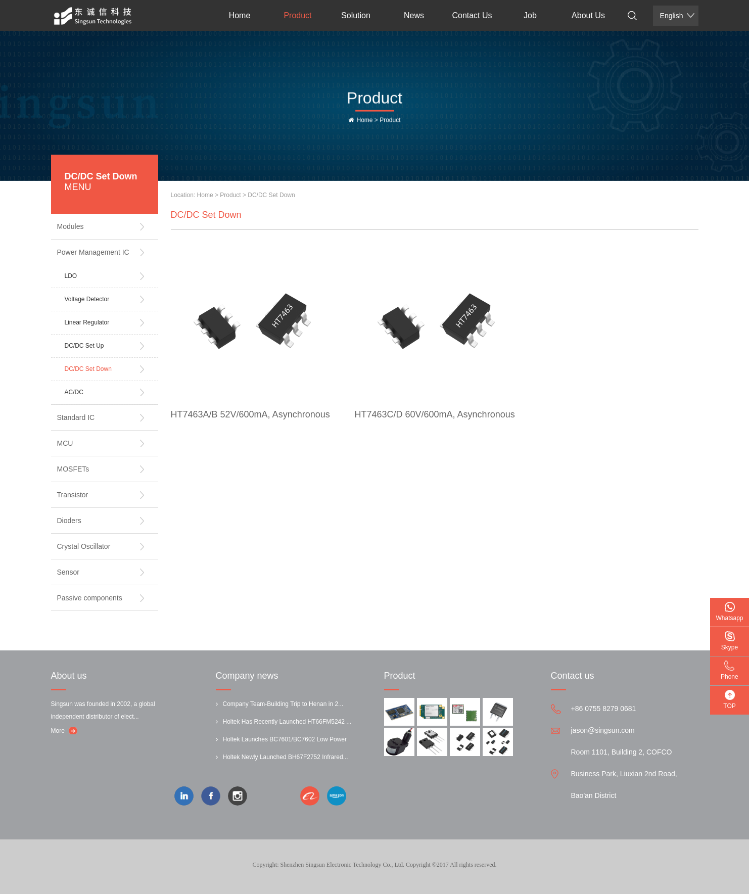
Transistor (72, 495)
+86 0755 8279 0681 (603, 708)
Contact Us (472, 15)
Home (240, 15)
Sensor (68, 572)
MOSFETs (73, 469)
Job (530, 15)
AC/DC (74, 392)
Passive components (89, 598)
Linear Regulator (87, 322)
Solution (355, 15)
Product (297, 15)
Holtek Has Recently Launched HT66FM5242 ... (287, 721)
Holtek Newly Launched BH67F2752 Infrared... (285, 757)
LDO (71, 275)
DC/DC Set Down (88, 368)
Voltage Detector (87, 299)
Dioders (69, 520)
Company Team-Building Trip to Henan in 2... (283, 704)
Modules (70, 226)
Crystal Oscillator (84, 546)
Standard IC (76, 417)
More (58, 730)
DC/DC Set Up (84, 345)
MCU (65, 443)
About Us (588, 15)
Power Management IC (93, 252)
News (414, 15)
